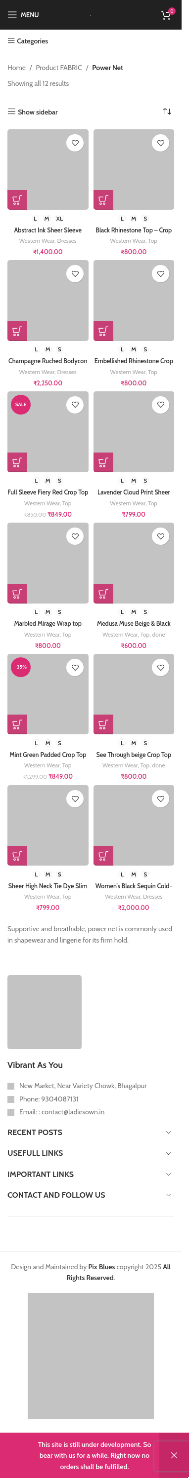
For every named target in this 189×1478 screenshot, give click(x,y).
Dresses (66, 240)
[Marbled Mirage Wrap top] (48, 563)
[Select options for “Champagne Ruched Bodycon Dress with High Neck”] (17, 331)
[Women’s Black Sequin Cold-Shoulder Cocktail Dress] (134, 825)
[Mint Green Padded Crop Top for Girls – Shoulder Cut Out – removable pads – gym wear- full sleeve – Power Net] (48, 694)
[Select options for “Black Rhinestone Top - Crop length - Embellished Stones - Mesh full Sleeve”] (103, 200)
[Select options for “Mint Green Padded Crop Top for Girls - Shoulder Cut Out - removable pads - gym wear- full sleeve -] (17, 724)
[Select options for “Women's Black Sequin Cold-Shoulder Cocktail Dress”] (103, 856)
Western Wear (36, 240)
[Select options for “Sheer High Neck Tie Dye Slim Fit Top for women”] (17, 856)
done (158, 634)
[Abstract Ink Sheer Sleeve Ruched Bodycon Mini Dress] (48, 169)
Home (16, 67)
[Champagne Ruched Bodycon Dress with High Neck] (48, 300)
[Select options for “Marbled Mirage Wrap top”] (17, 594)
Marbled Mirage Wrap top (48, 623)
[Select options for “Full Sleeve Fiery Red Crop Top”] (17, 462)
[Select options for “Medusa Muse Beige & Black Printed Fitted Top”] (103, 594)
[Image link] (44, 1011)
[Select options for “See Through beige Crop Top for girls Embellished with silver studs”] (103, 724)
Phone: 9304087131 (49, 1099)
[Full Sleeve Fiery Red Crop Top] (48, 431)
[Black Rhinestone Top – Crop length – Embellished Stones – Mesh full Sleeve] (134, 169)
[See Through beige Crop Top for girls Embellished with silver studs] (134, 694)
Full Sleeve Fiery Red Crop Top (47, 492)
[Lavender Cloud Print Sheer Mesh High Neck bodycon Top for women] (134, 431)
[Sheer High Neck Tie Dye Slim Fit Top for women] (48, 825)
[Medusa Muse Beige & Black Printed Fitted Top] (134, 563)
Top (152, 240)
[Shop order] (166, 112)
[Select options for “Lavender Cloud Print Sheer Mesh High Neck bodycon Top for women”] (103, 462)
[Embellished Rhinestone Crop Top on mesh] (134, 300)
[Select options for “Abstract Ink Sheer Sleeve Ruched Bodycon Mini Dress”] (17, 200)
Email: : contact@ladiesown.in (61, 1111)
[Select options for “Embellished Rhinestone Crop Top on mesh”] (103, 331)
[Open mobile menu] (23, 15)
